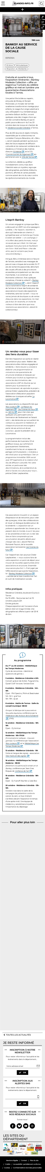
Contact (24, 1160)
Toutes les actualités (18, 1035)
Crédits (7, 1164)
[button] (42, 16)
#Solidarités (22, 69)
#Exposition (10, 69)
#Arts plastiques (22, 65)
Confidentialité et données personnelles (27, 1168)
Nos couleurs (11, 407)
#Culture (9, 65)
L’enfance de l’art (22, 771)
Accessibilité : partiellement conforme (27, 1164)
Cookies (7, 1168)
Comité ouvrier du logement (18, 154)
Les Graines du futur (26, 409)
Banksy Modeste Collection (20, 573)
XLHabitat (17, 152)
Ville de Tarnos (28, 157)
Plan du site (34, 1160)
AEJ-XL (11, 412)
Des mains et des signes (16, 756)
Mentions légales (12, 1160)
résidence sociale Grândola (19, 128)
